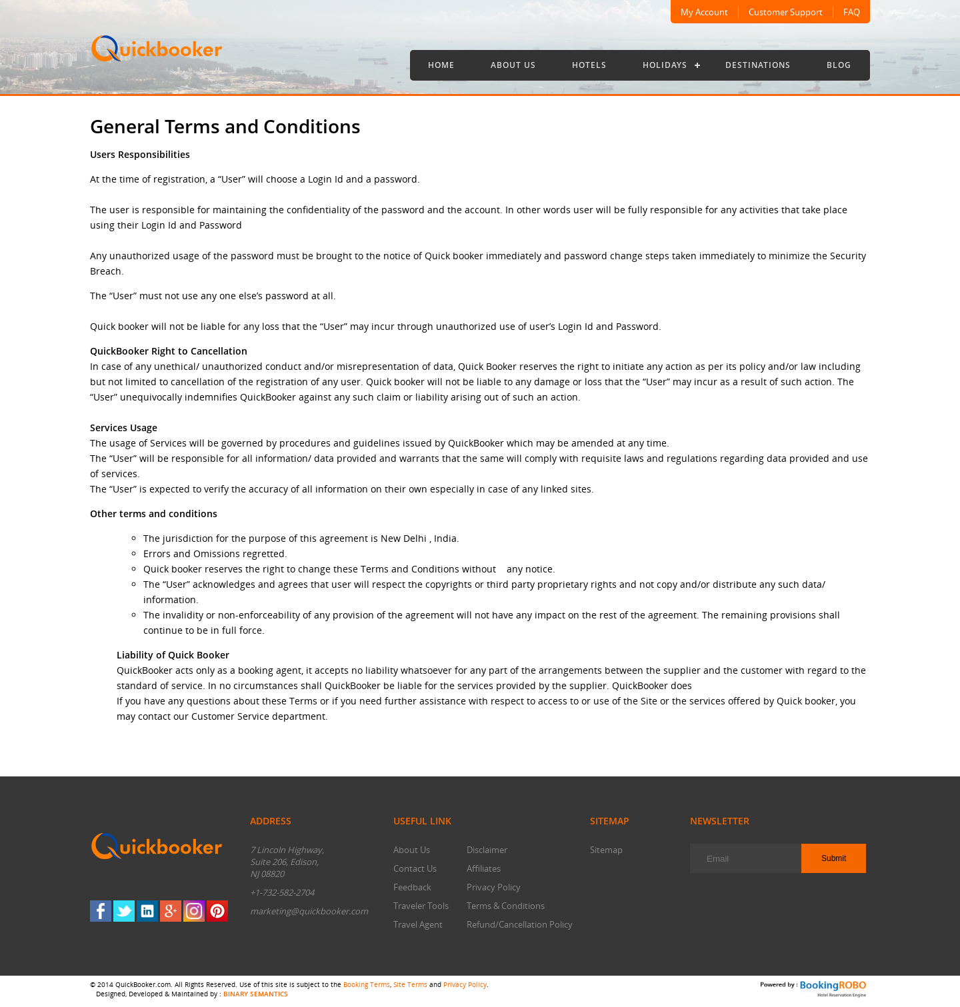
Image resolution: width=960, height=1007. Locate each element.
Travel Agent (418, 924)
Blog (839, 65)
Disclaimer (487, 850)
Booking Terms (366, 984)
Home (441, 65)
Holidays (665, 65)
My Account (704, 12)
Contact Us (415, 868)
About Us (513, 65)
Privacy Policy (494, 887)
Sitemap (606, 850)
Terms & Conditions (506, 906)
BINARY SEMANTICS (255, 993)
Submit (833, 858)
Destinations (758, 65)
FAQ (851, 12)
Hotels (589, 65)
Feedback (412, 887)
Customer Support (786, 12)
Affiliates (484, 868)
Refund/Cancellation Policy (520, 924)
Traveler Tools (421, 906)
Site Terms (410, 984)
